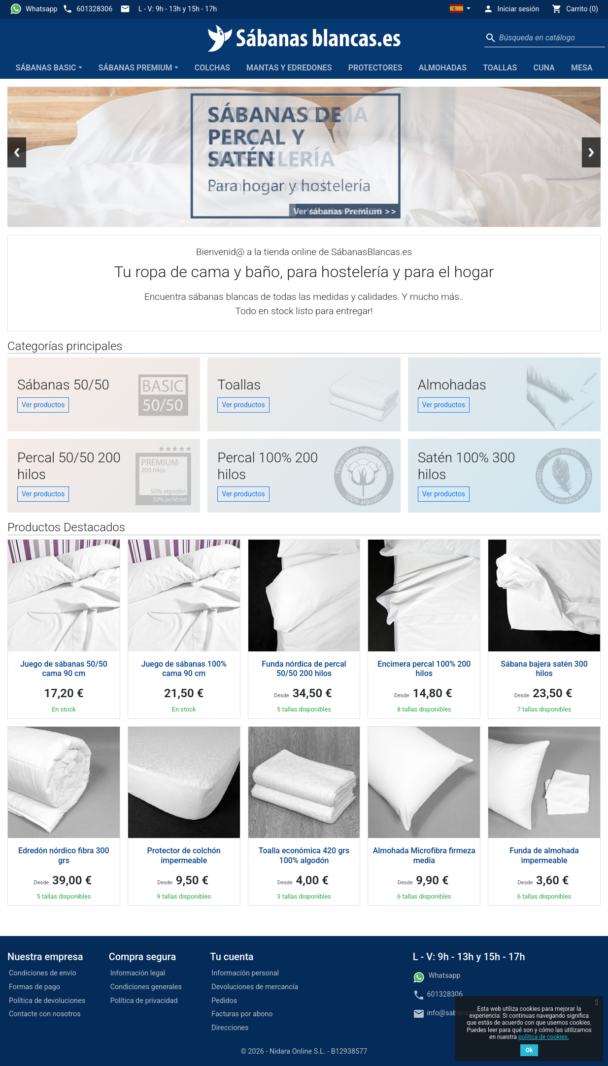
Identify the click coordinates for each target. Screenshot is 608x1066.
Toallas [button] (500, 67)
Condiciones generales (146, 987)
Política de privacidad (144, 1001)
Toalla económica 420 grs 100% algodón (304, 855)
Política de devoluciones (47, 1001)
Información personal (245, 973)
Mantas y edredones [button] (289, 67)
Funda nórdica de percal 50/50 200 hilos (304, 668)
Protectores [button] (375, 67)
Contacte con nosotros (45, 1014)
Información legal (138, 973)
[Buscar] (544, 38)
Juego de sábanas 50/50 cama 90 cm (63, 668)
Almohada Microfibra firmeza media (424, 855)
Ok (529, 1050)
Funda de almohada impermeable (544, 855)
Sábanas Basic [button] (46, 67)
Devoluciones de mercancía (254, 987)
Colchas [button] (212, 67)
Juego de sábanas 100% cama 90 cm (184, 668)
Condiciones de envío (42, 973)
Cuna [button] (544, 67)
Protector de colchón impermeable (184, 855)
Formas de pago (34, 987)
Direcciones (229, 1028)
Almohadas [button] (443, 67)
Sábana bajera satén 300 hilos (544, 668)
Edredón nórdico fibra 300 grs (63, 855)
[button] (460, 9)
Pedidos (224, 1001)
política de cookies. (543, 1037)
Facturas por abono (241, 1014)
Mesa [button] (581, 67)
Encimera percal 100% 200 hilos (424, 668)
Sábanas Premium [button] (135, 67)
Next (591, 152)
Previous (16, 152)
